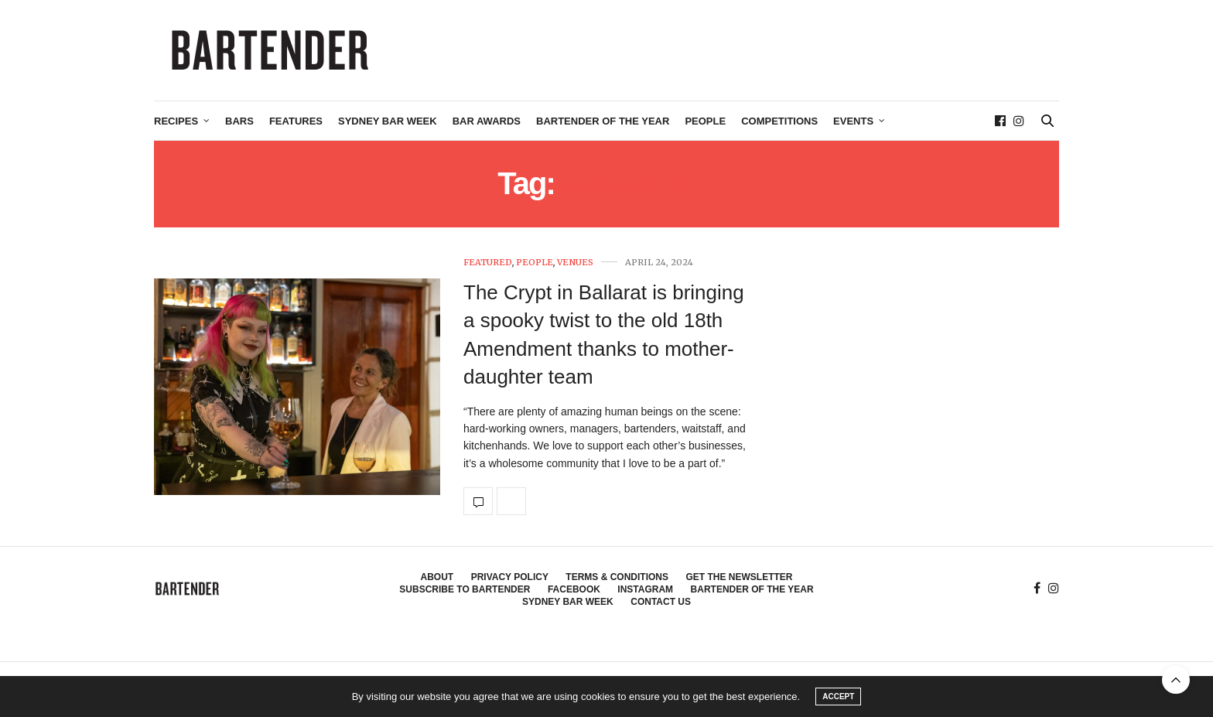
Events (853, 121)
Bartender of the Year (602, 121)
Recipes (176, 121)
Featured (487, 262)
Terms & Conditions (616, 577)
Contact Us (660, 601)
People (705, 121)
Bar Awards (487, 121)
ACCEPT (838, 696)
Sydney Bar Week (387, 121)
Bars (239, 121)
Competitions (779, 121)
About (437, 577)
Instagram (645, 589)
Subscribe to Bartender (464, 589)
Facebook (574, 589)
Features (296, 121)
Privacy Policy (509, 577)
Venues (575, 262)
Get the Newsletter (738, 577)
